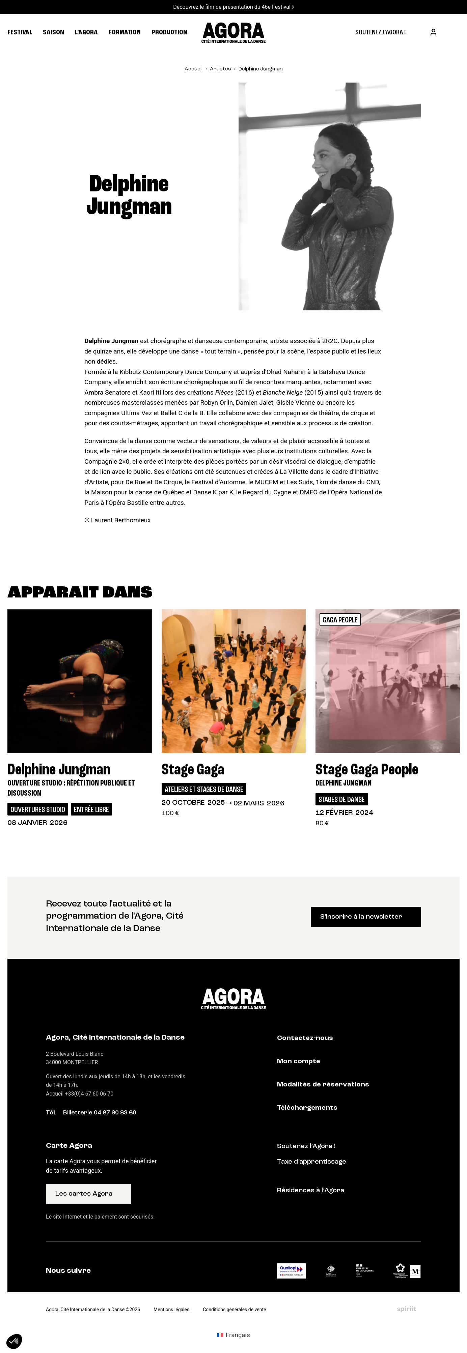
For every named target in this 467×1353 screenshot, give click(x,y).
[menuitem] (380, 33)
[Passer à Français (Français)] (233, 1335)
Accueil (193, 69)
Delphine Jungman (343, 784)
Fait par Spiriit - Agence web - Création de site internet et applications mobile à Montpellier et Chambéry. (406, 1309)
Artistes (220, 69)
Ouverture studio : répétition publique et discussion (71, 789)
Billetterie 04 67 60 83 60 (99, 1113)
